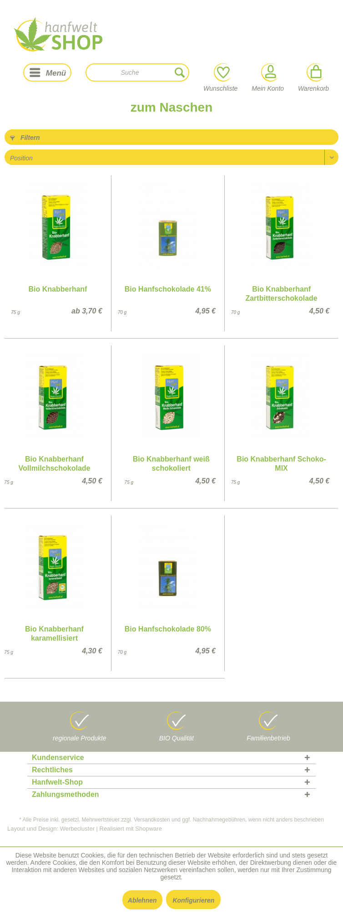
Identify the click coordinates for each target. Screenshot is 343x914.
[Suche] (137, 72)
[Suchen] (179, 72)
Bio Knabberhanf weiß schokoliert (171, 463)
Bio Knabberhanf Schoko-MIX (281, 463)
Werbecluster (77, 828)
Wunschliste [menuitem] (220, 77)
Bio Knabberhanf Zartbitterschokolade (281, 293)
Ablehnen (142, 900)
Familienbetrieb (268, 738)
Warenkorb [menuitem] (313, 77)
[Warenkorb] (315, 72)
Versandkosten (152, 819)
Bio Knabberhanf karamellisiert (54, 633)
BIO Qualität (176, 738)
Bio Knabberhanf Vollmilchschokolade (54, 463)
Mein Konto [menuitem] (268, 77)
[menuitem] (47, 72)
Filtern (25, 137)
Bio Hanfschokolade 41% (168, 289)
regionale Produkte (79, 738)
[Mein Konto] (269, 72)
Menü (48, 71)
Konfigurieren (193, 900)
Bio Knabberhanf (58, 289)
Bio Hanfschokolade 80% (168, 629)
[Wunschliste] (222, 72)
